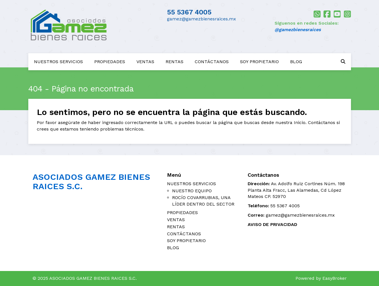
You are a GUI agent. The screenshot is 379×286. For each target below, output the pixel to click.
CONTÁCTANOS (212, 61)
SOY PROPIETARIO (259, 61)
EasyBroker (334, 278)
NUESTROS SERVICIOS (58, 61)
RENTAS (174, 61)
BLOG (296, 61)
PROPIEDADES (109, 61)
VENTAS (145, 61)
